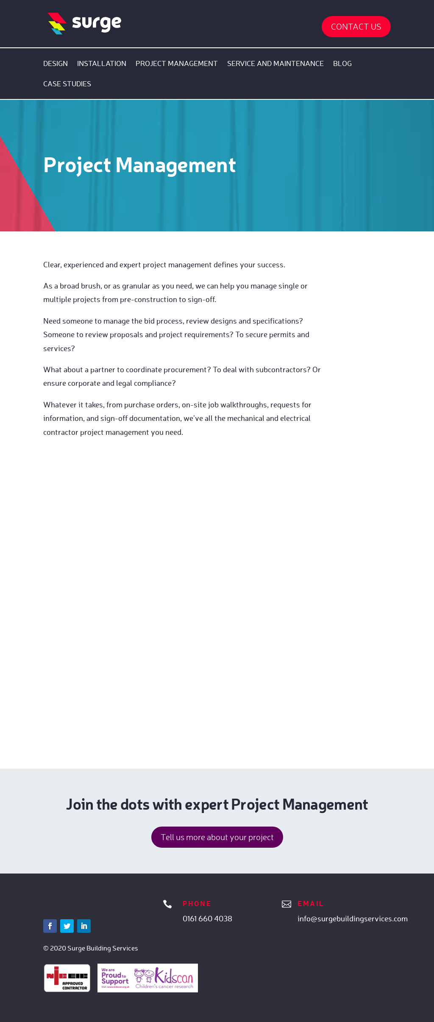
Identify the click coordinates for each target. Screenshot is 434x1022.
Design (55, 64)
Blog (342, 64)
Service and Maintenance (275, 64)
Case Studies (67, 84)
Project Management (177, 64)
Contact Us (356, 26)
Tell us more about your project (217, 837)
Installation (101, 64)
